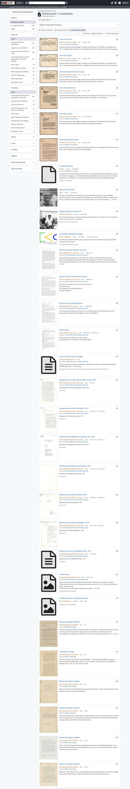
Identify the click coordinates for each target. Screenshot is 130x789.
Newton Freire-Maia (71, 44)
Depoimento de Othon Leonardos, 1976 (74, 466)
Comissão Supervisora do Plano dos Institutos (22, 109)
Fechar (54, 11)
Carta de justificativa (67, 88)
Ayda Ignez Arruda (22, 82)
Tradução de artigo (66, 652)
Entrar (125, 3)
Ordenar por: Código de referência (93, 33)
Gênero (14, 156)
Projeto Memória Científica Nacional (76, 255)
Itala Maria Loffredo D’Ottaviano (22, 43)
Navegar (19, 3)
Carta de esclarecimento (68, 140)
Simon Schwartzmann (22, 128)
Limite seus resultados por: (22, 12)
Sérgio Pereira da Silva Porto (70, 211)
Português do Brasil (22, 25)
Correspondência (66, 166)
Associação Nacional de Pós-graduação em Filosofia (22, 96)
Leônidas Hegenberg (22, 75)
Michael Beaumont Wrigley (22, 121)
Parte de (14, 34)
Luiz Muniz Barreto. (22, 105)
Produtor (14, 88)
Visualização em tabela (77, 30)
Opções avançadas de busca (50, 25)
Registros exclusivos (22, 22)
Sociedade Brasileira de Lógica (71, 234)
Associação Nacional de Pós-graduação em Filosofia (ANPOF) (22, 59)
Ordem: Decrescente (112, 33)
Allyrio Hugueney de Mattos (22, 72)
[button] (112, 3)
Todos (13, 39)
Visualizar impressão (45, 30)
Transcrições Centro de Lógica (71, 356)
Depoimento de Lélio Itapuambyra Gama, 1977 (77, 380)
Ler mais (114, 199)
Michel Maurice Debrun (22, 68)
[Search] (47, 3)
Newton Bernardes (22, 124)
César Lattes (22, 65)
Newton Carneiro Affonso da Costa (22, 52)
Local (13, 143)
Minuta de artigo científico (69, 622)
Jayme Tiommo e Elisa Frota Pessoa (73, 276)
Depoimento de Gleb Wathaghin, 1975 (74, 523)
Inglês (22, 29)
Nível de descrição (18, 162)
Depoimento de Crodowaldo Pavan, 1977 (75, 551)
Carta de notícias (65, 39)
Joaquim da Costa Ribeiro (22, 48)
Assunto (14, 149)
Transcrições (64, 574)
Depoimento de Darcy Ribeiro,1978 (73, 495)
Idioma (14, 18)
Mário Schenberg (22, 79)
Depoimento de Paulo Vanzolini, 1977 (74, 408)
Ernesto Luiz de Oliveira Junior (71, 303)
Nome (13, 137)
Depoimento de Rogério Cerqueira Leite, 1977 (77, 437)
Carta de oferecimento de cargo (71, 72)
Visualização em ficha (62, 30)
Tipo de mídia (16, 168)
